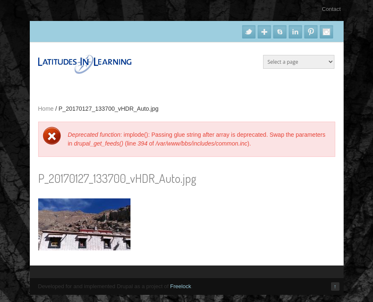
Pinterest (311, 32)
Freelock (180, 286)
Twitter (249, 32)
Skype (280, 32)
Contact (331, 9)
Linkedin (295, 32)
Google (264, 32)
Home (46, 108)
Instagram (326, 32)
